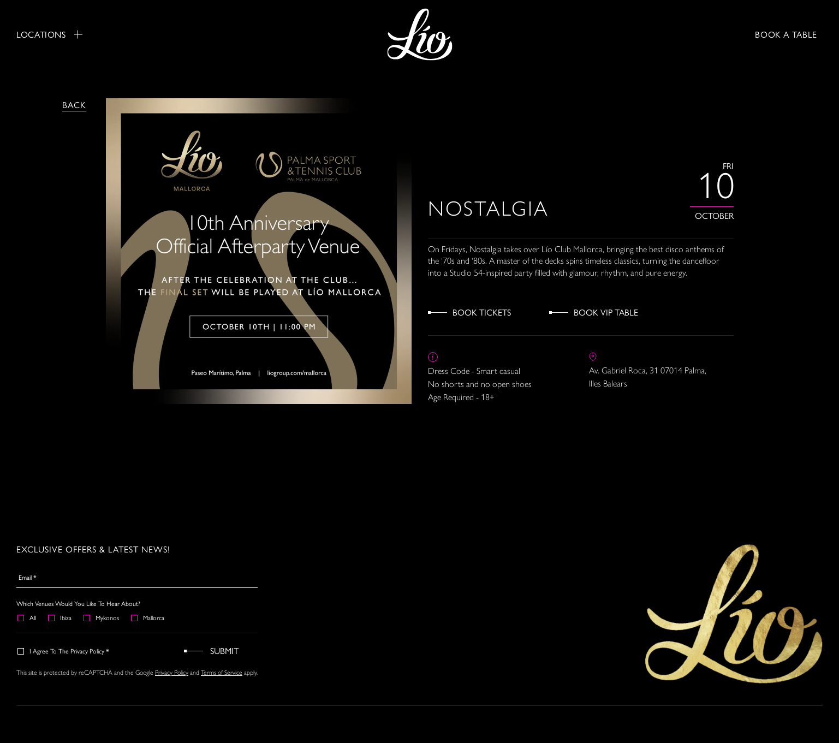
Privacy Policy (171, 672)
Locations (49, 34)
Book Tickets (482, 312)
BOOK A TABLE (786, 34)
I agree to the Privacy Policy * (64, 650)
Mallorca (148, 617)
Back (74, 104)
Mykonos (102, 617)
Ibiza (60, 617)
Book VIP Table (606, 312)
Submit (224, 650)
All (27, 617)
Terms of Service (221, 672)
